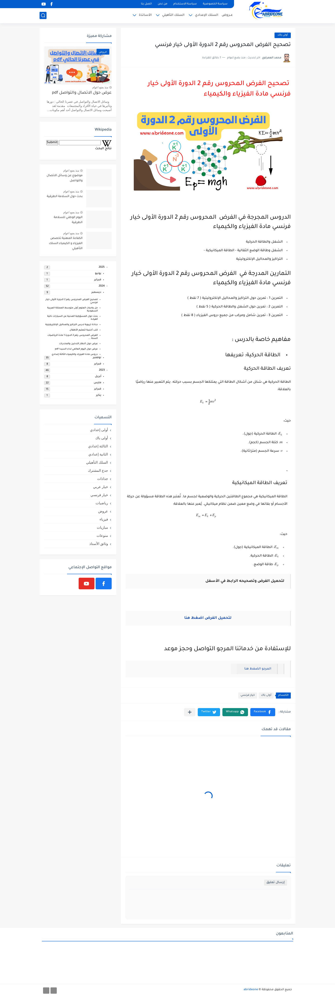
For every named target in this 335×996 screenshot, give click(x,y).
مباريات (102, 527)
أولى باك (283, 35)
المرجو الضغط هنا (256, 669)
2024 (102, 286)
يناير (98, 395)
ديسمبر (96, 292)
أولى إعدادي (99, 430)
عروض (103, 511)
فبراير (97, 279)
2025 (102, 267)
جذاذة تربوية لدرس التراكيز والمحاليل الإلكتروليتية (71, 324)
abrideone (251, 989)
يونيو (98, 273)
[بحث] (43, 15)
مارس (97, 382)
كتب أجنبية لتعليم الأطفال (84, 330)
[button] (262, 712)
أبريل (98, 376)
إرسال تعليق (275, 882)
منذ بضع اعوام (100, 87)
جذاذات (102, 479)
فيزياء (104, 519)
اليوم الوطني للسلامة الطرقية (68, 220)
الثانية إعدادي (98, 454)
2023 (102, 370)
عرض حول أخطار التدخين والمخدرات (78, 344)
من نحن (162, 4)
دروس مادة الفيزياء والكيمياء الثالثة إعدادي (75, 354)
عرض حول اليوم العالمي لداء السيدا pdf (76, 349)
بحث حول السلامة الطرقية (65, 196)
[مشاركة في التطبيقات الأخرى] (189, 712)
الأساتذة (145, 15)
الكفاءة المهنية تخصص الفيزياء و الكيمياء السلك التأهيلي (66, 244)
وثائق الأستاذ (98, 544)
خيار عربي (100, 487)
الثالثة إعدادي (98, 446)
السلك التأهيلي (173, 15)
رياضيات (102, 503)
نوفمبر (97, 357)
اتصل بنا (146, 4)
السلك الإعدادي (206, 15)
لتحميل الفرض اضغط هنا (207, 618)
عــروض (227, 15)
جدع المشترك (98, 470)
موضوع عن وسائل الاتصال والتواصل (65, 178)
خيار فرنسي (248, 695)
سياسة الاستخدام (185, 4)
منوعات (102, 536)
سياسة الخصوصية (215, 4)
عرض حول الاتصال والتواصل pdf (82, 93)
